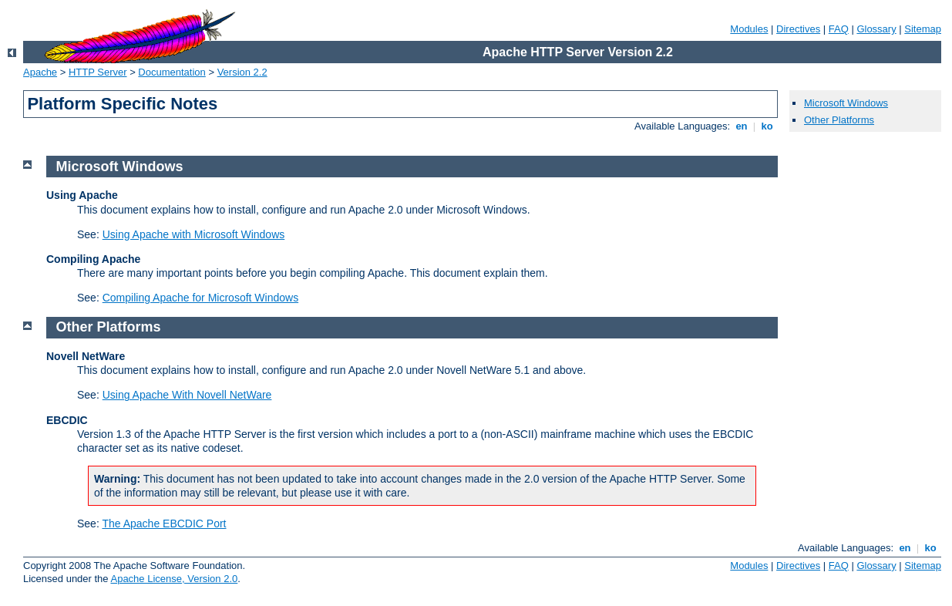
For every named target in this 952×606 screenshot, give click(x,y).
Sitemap (922, 29)
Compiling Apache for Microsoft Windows (200, 297)
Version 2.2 (242, 72)
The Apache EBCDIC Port (164, 523)
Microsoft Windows (846, 103)
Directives (798, 29)
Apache (40, 72)
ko (767, 126)
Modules (749, 29)
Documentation (171, 72)
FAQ (839, 29)
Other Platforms (839, 120)
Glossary (876, 29)
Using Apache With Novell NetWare (187, 395)
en (741, 126)
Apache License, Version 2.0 (173, 578)
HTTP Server (98, 72)
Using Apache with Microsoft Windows (194, 234)
